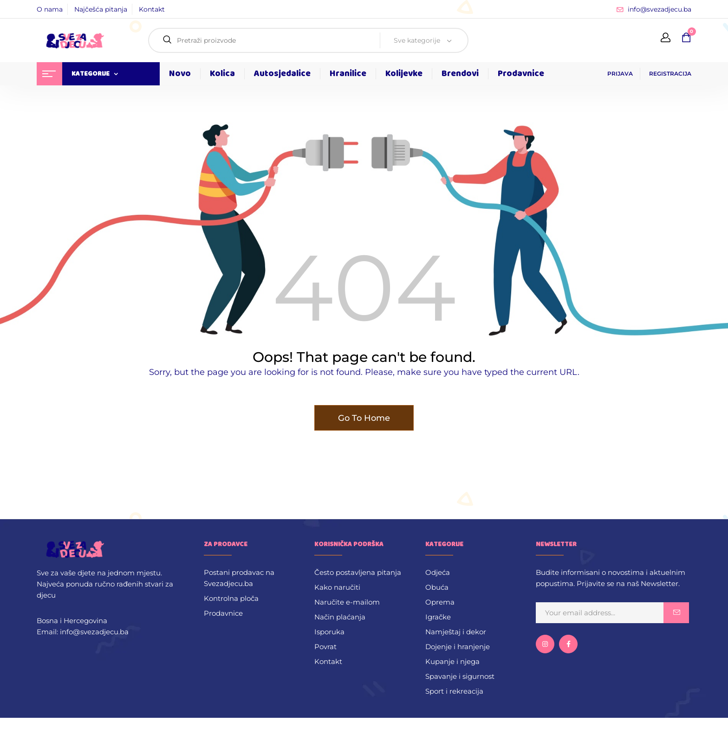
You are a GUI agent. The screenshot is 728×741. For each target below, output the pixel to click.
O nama (50, 9)
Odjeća (437, 572)
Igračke (438, 616)
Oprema (440, 602)
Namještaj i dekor (455, 631)
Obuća (436, 587)
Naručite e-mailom (347, 602)
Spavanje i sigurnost (459, 676)
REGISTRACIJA (670, 73)
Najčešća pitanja (100, 9)
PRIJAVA (620, 73)
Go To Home (364, 418)
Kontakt (152, 9)
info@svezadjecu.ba (659, 9)
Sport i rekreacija (454, 691)
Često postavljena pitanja (357, 572)
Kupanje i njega (452, 661)
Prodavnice (223, 613)
